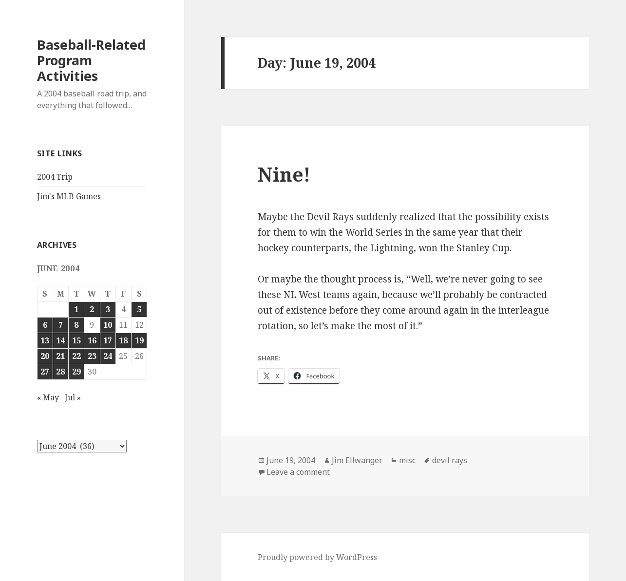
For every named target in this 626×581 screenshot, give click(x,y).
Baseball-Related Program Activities (91, 60)
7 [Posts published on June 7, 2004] (60, 324)
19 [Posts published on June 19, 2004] (139, 340)
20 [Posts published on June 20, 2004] (44, 356)
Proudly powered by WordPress (317, 557)
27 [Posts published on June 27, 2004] (44, 371)
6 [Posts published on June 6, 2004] (45, 324)
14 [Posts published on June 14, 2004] (60, 340)
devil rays (449, 460)
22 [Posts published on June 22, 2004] (76, 356)
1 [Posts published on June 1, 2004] (76, 309)
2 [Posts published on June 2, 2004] (92, 309)
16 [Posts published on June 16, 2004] (92, 340)
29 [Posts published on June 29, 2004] (76, 371)
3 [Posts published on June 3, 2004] (108, 309)
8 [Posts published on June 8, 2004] (76, 324)
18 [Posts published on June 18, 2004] (123, 340)
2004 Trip (55, 176)
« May (48, 397)
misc (407, 460)
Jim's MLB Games (69, 196)
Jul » (73, 397)
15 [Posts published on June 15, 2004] (76, 340)
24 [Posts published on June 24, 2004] (107, 356)
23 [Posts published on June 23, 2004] (92, 356)
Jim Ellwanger (357, 460)
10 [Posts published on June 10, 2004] (107, 324)
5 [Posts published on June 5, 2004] (139, 309)
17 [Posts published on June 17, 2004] (107, 340)
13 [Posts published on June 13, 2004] (44, 340)
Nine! (284, 174)
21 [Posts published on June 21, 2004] (60, 356)
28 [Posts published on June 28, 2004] (60, 371)
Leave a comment (298, 472)
